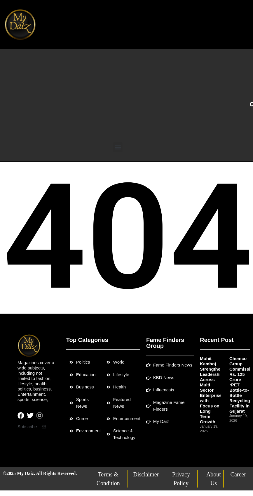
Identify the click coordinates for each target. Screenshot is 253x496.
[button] (118, 147)
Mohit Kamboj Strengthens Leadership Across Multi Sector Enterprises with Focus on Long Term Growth (213, 390)
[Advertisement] (117, 98)
